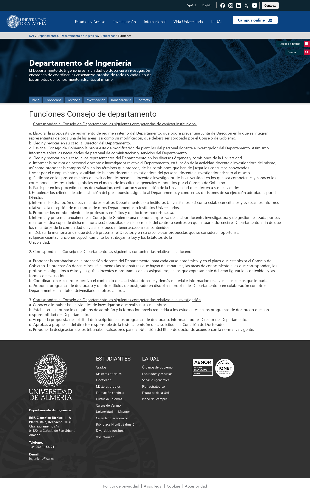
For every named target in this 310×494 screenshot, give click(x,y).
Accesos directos (294, 44)
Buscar (299, 52)
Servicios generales (155, 380)
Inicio (35, 100)
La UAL (216, 21)
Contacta (270, 5)
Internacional (155, 21)
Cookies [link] (173, 486)
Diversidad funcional (110, 430)
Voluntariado (105, 437)
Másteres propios (108, 386)
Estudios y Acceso (90, 21)
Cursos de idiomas (109, 399)
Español (191, 5)
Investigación (124, 21)
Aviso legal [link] (153, 486)
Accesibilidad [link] (196, 486)
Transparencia (121, 100)
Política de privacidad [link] (121, 486)
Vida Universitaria (188, 21)
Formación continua (110, 392)
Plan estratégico (153, 386)
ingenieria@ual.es (41, 458)
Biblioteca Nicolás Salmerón (116, 424)
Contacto (143, 100)
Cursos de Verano (108, 405)
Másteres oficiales (108, 374)
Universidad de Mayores (113, 411)
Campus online (255, 20)
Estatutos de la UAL (156, 392)
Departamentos (47, 36)
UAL (32, 36)
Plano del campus (154, 399)
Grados (101, 367)
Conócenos (108, 36)
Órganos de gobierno (157, 367)
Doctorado (104, 380)
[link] (270, 5)
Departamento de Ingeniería (79, 36)
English (206, 5)
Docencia (73, 100)
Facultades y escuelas (157, 374)
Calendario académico (112, 418)
